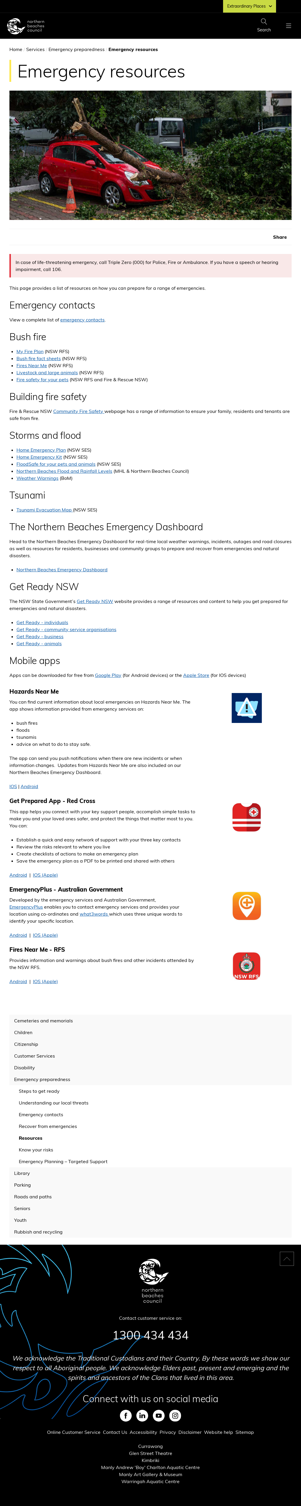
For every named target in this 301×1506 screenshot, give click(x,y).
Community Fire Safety (78, 411)
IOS (13, 786)
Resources (30, 1138)
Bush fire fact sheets (38, 358)
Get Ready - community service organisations (66, 629)
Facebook (126, 1416)
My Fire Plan (30, 351)
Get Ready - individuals (42, 622)
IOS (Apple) (45, 875)
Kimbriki (150, 1460)
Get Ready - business (39, 636)
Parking (22, 1185)
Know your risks (36, 1150)
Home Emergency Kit (39, 457)
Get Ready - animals (39, 643)
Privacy (168, 1432)
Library (22, 1173)
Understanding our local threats (53, 1103)
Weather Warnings (37, 478)
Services (35, 49)
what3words (94, 914)
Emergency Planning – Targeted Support (63, 1161)
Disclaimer (190, 1432)
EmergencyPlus (26, 907)
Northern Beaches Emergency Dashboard (62, 569)
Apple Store (196, 675)
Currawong (150, 1446)
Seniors (22, 1208)
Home (15, 49)
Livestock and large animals (47, 372)
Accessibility (143, 1432)
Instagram (175, 1416)
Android (29, 786)
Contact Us (115, 1432)
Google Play (108, 675)
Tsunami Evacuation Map (44, 510)
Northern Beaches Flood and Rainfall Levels (64, 471)
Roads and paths (33, 1197)
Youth (20, 1220)
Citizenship (26, 1044)
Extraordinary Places (249, 6)
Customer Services (34, 1056)
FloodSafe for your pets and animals (56, 464)
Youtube (159, 1416)
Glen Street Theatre (150, 1453)
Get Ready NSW (95, 601)
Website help (218, 1432)
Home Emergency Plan (41, 450)
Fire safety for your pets (42, 379)
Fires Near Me (31, 365)
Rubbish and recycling (38, 1232)
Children (23, 1032)
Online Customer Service (74, 1432)
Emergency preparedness (77, 49)
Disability (24, 1067)
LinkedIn (142, 1416)
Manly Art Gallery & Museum (150, 1474)
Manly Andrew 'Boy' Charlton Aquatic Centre (150, 1467)
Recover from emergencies (48, 1126)
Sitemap (244, 1432)
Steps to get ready (39, 1091)
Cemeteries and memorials (43, 1021)
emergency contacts (82, 320)
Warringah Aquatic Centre (150, 1481)
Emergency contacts (41, 1114)
